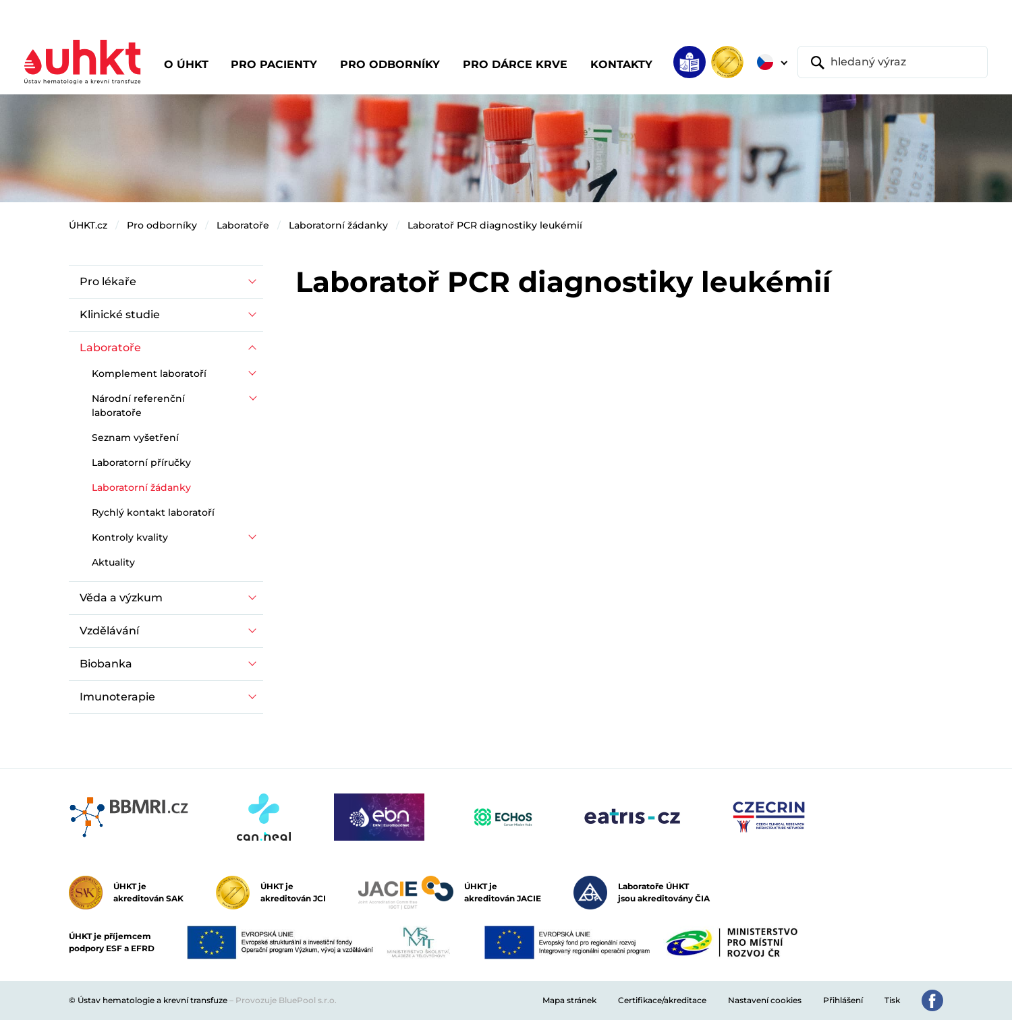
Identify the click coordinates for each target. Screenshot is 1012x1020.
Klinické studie (120, 314)
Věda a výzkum (121, 597)
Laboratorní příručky (141, 462)
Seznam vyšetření (135, 437)
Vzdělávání (109, 630)
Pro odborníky (162, 225)
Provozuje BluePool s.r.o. (286, 1000)
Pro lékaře (108, 281)
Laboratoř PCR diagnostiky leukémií (494, 225)
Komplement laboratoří (149, 373)
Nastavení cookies (765, 1000)
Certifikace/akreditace (662, 1000)
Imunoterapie (117, 696)
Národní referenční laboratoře (138, 405)
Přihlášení (843, 1000)
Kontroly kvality (130, 537)
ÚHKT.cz (88, 225)
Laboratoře (243, 225)
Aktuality (113, 562)
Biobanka (106, 663)
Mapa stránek (569, 1000)
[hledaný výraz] (892, 62)
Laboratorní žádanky (338, 225)
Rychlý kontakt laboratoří (153, 512)
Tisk (892, 1000)
